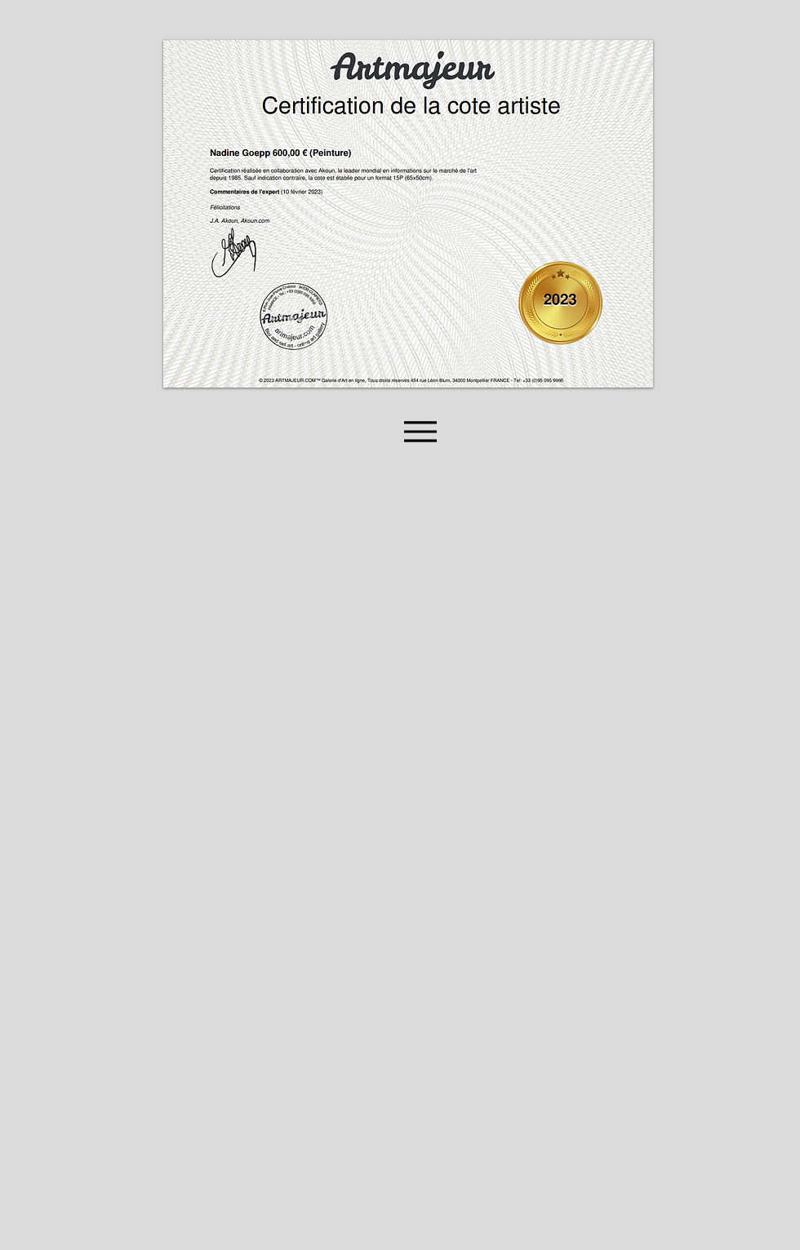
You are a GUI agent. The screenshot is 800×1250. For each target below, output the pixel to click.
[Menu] (420, 431)
